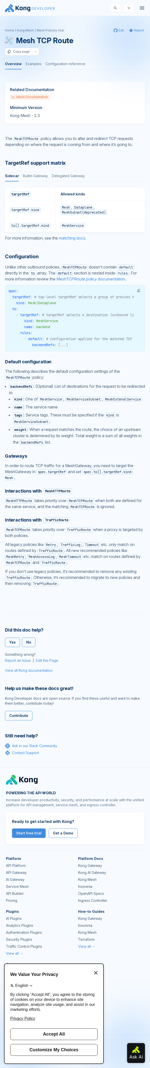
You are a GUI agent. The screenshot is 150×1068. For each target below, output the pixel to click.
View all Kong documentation (29, 670)
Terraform (86, 939)
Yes (12, 642)
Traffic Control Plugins (24, 946)
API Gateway (16, 872)
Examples (33, 64)
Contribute (18, 715)
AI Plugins (14, 918)
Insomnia (85, 886)
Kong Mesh (25, 30)
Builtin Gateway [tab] (35, 176)
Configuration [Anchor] (21, 257)
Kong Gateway (90, 865)
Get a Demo (63, 833)
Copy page (18, 52)
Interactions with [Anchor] (38, 491)
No (28, 642)
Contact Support (22, 752)
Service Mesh (17, 886)
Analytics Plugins (19, 925)
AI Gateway (15, 879)
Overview (13, 64)
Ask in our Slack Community (31, 745)
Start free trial (28, 833)
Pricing (11, 900)
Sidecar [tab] (12, 176)
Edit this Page (47, 660)
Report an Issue (18, 660)
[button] (139, 291)
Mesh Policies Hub (50, 30)
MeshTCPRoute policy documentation (90, 278)
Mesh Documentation (29, 97)
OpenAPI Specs (91, 893)
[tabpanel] (75, 210)
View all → (14, 953)
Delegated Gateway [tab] (68, 176)
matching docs (72, 238)
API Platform (16, 865)
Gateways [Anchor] (16, 456)
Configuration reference (65, 64)
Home (9, 30)
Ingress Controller (92, 900)
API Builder (15, 893)
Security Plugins (19, 939)
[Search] (115, 8)
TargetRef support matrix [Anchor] (35, 163)
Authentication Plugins (24, 932)
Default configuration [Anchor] (28, 361)
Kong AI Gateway (92, 872)
